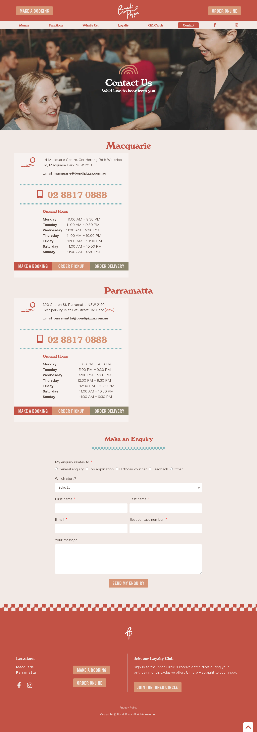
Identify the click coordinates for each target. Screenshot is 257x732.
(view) (109, 310)
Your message (66, 540)
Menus (24, 25)
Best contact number (147, 520)
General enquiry (71, 469)
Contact (188, 25)
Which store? (65, 479)
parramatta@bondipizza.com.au (81, 318)
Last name (138, 499)
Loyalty (123, 25)
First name (64, 499)
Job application (101, 469)
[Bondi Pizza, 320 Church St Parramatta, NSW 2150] (185, 360)
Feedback (160, 469)
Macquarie (25, 667)
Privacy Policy (128, 708)
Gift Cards (155, 25)
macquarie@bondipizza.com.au (80, 173)
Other (178, 469)
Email (60, 520)
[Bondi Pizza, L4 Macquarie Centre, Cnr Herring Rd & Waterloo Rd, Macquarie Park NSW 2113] (185, 215)
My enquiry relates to (72, 463)
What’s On (90, 25)
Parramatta (26, 672)
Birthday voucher (133, 469)
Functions (56, 25)
